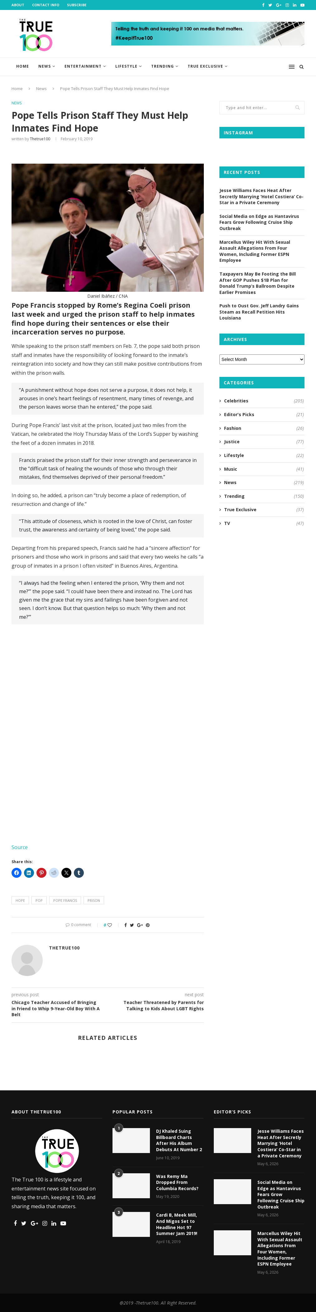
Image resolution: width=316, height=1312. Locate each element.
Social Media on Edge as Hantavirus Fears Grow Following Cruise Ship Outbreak (259, 222)
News (44, 66)
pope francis (65, 900)
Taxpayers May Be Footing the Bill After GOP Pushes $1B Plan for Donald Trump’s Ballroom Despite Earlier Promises (257, 283)
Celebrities (264, 401)
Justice (264, 442)
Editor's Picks (264, 414)
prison (94, 900)
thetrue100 (40, 139)
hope (20, 900)
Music (264, 469)
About (18, 4)
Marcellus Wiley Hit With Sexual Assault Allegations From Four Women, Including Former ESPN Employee (254, 251)
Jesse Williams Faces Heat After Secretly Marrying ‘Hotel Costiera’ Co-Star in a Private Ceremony (261, 196)
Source (20, 847)
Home (22, 66)
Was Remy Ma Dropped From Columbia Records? (177, 1182)
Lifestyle (126, 66)
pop (39, 900)
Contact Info (45, 4)
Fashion (264, 428)
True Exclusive (205, 66)
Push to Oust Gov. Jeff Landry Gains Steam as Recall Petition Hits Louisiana (259, 312)
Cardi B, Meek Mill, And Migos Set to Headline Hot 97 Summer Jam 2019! (176, 1224)
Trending (162, 66)
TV (264, 523)
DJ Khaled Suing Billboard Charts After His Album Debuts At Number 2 (179, 1140)
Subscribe (76, 4)
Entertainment (83, 66)
